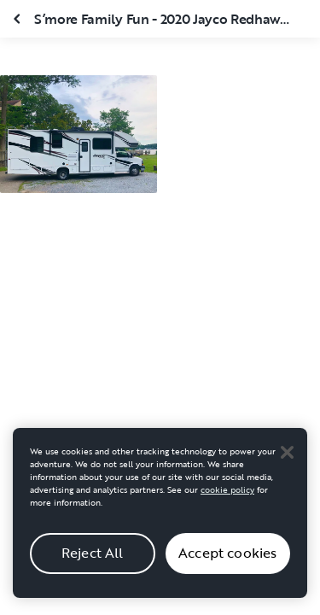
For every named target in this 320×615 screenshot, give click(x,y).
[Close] (286, 456)
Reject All (92, 558)
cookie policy (227, 494)
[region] (160, 517)
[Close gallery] (19, 19)
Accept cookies (227, 558)
